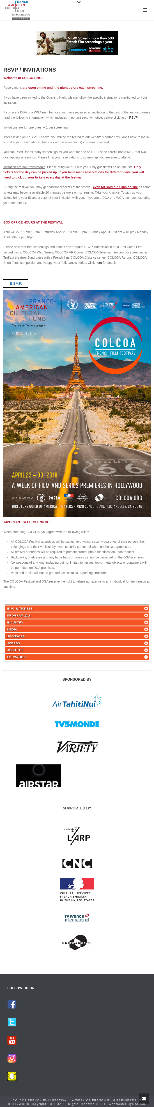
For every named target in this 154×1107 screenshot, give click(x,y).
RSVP (133, 117)
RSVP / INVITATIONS (29, 70)
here (99, 262)
